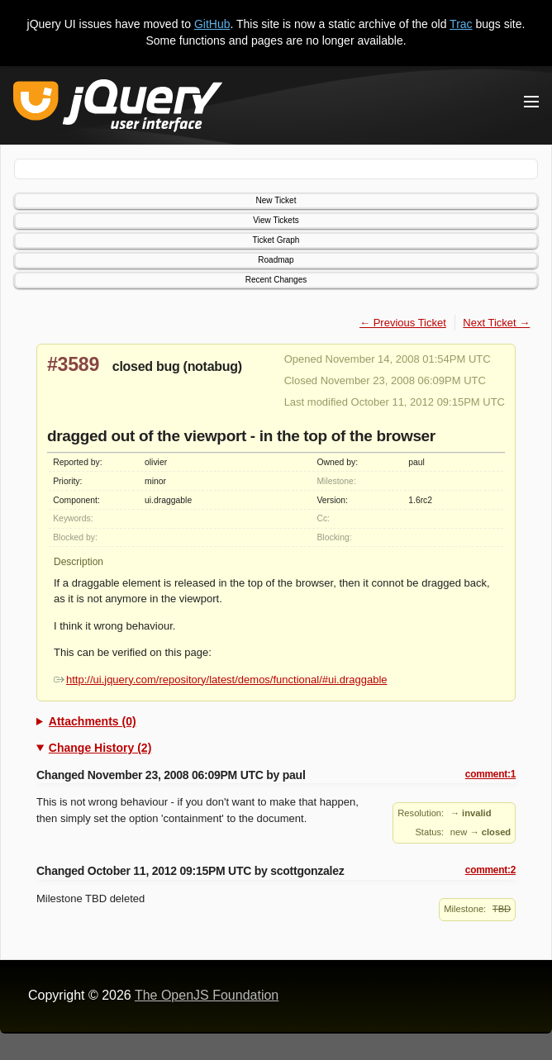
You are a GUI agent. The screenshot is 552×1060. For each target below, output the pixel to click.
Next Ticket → (496, 322)
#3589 (73, 364)
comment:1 (490, 774)
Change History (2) (100, 747)
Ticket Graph (276, 240)
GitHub (212, 24)
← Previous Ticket (402, 322)
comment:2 (490, 870)
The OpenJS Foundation (206, 995)
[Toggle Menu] (531, 101)
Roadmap (275, 259)
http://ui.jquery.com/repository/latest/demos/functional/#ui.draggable (221, 679)
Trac (461, 24)
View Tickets (275, 220)
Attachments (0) (92, 721)
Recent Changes (276, 279)
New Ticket (276, 200)
